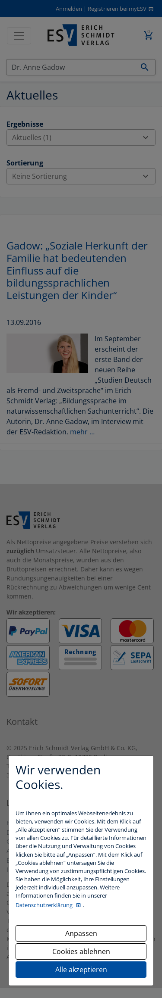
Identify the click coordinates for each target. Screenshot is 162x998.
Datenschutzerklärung (45, 905)
